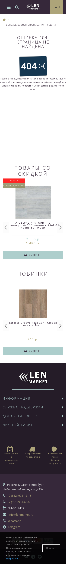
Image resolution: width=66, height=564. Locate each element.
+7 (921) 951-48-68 (19, 502)
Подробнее (12, 558)
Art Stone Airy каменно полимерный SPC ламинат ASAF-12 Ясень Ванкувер (33, 225)
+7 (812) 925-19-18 (19, 496)
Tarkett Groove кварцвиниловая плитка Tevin (33, 324)
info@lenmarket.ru (21, 515)
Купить (33, 255)
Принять (51, 548)
